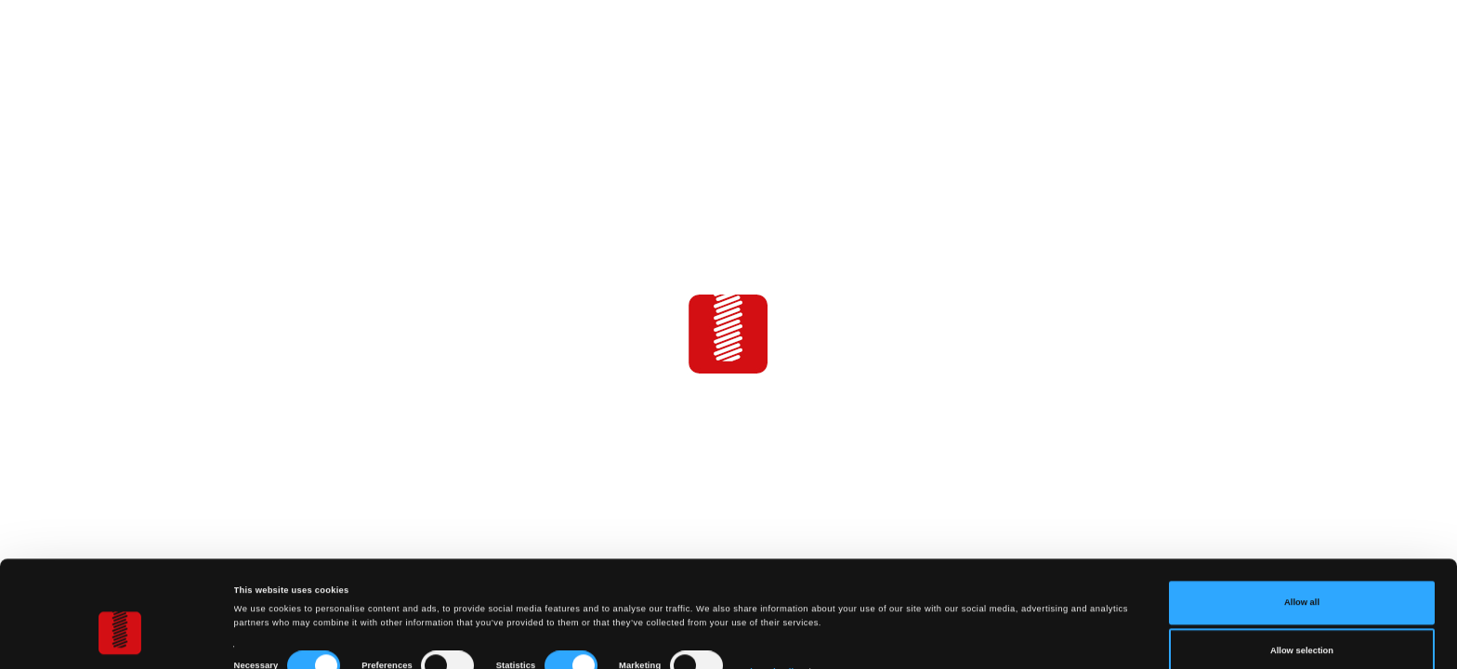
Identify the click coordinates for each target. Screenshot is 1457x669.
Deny (1302, 625)
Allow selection (1301, 577)
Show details (771, 598)
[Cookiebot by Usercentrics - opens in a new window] (120, 638)
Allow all (1301, 529)
